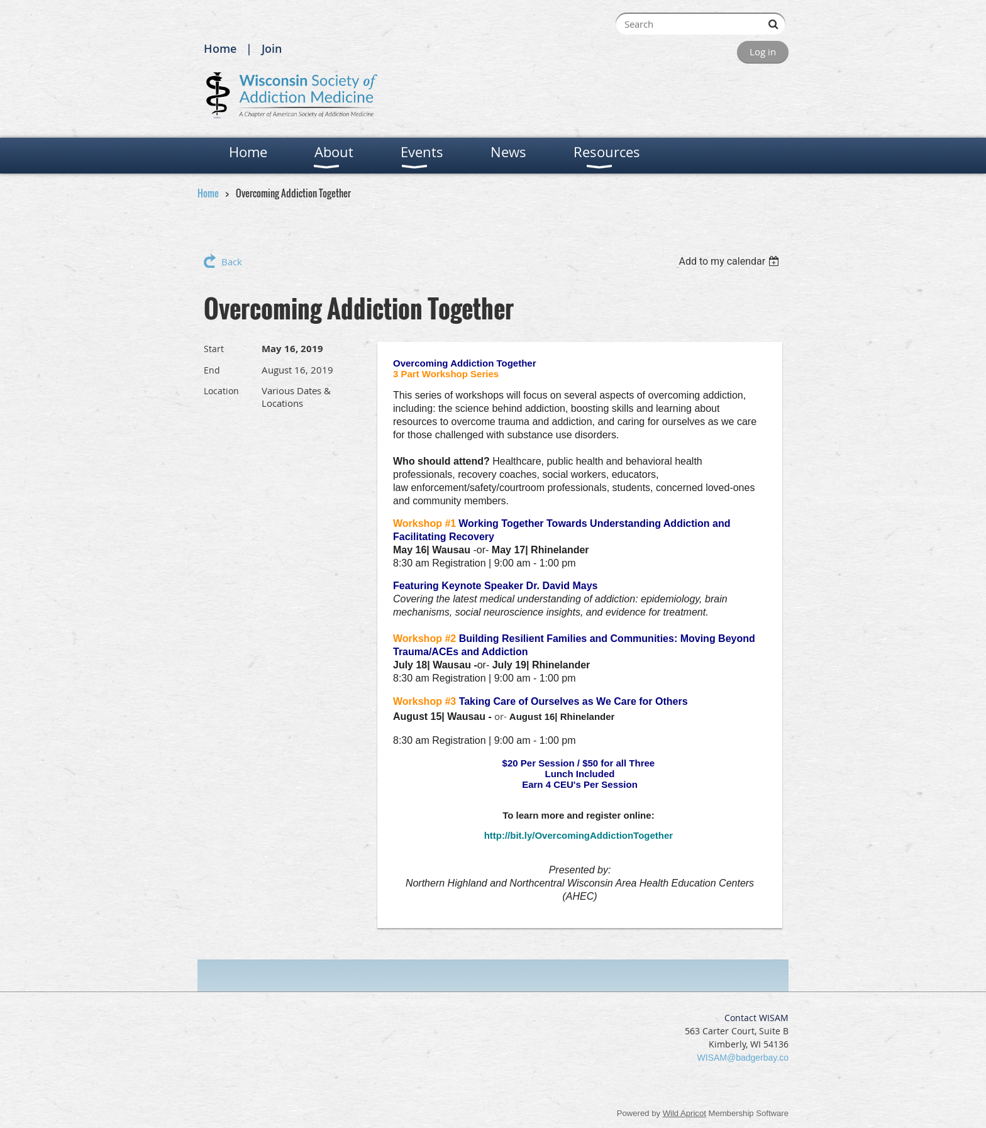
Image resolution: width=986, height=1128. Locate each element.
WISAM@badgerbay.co (743, 1058)
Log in (763, 51)
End (212, 370)
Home (220, 48)
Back (231, 261)
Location (221, 391)
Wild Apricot (684, 1113)
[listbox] (730, 261)
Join (272, 48)
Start (214, 349)
